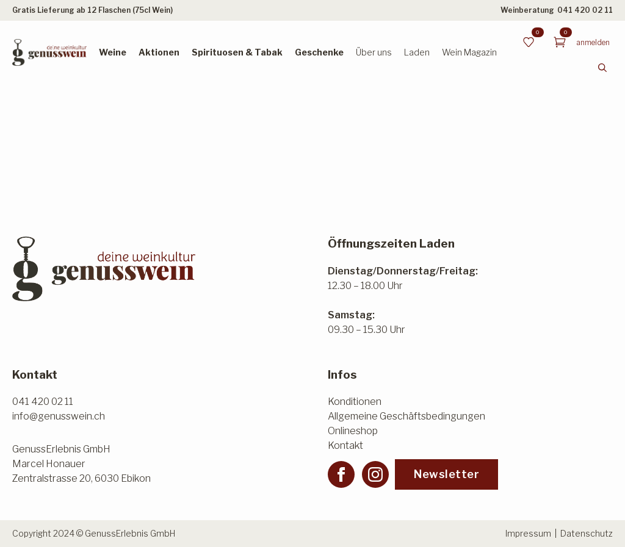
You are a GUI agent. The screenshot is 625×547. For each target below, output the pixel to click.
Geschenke (319, 52)
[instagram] (375, 474)
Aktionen (159, 52)
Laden (417, 52)
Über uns (374, 52)
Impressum (528, 533)
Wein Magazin (469, 52)
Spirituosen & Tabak (237, 52)
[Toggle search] (602, 67)
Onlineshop (353, 431)
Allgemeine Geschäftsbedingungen (406, 416)
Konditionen (354, 401)
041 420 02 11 (585, 10)
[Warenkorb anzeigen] (560, 42)
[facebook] (341, 474)
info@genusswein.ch (58, 416)
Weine (112, 52)
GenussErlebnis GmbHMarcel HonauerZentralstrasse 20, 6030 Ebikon (81, 463)
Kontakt (345, 445)
